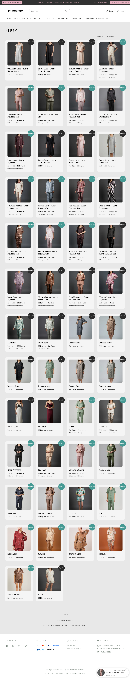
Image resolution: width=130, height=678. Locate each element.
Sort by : (100, 37)
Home (9, 18)
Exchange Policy (78, 673)
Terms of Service (51, 673)
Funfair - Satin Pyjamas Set (115, 672)
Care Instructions (47, 18)
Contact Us (71, 646)
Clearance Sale (103, 18)
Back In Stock (64, 18)
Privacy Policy (65, 673)
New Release (88, 18)
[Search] (66, 11)
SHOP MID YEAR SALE (20, 2)
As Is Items (76, 18)
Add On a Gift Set (29, 18)
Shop (16, 18)
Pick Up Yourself (74, 649)
